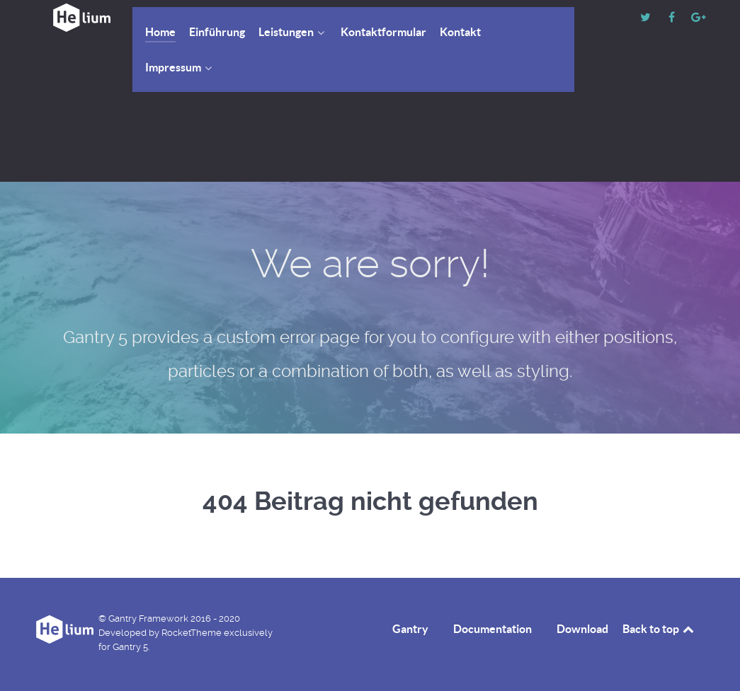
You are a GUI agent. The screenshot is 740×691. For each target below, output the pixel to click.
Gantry (410, 628)
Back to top (659, 628)
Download (582, 628)
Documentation (492, 628)
